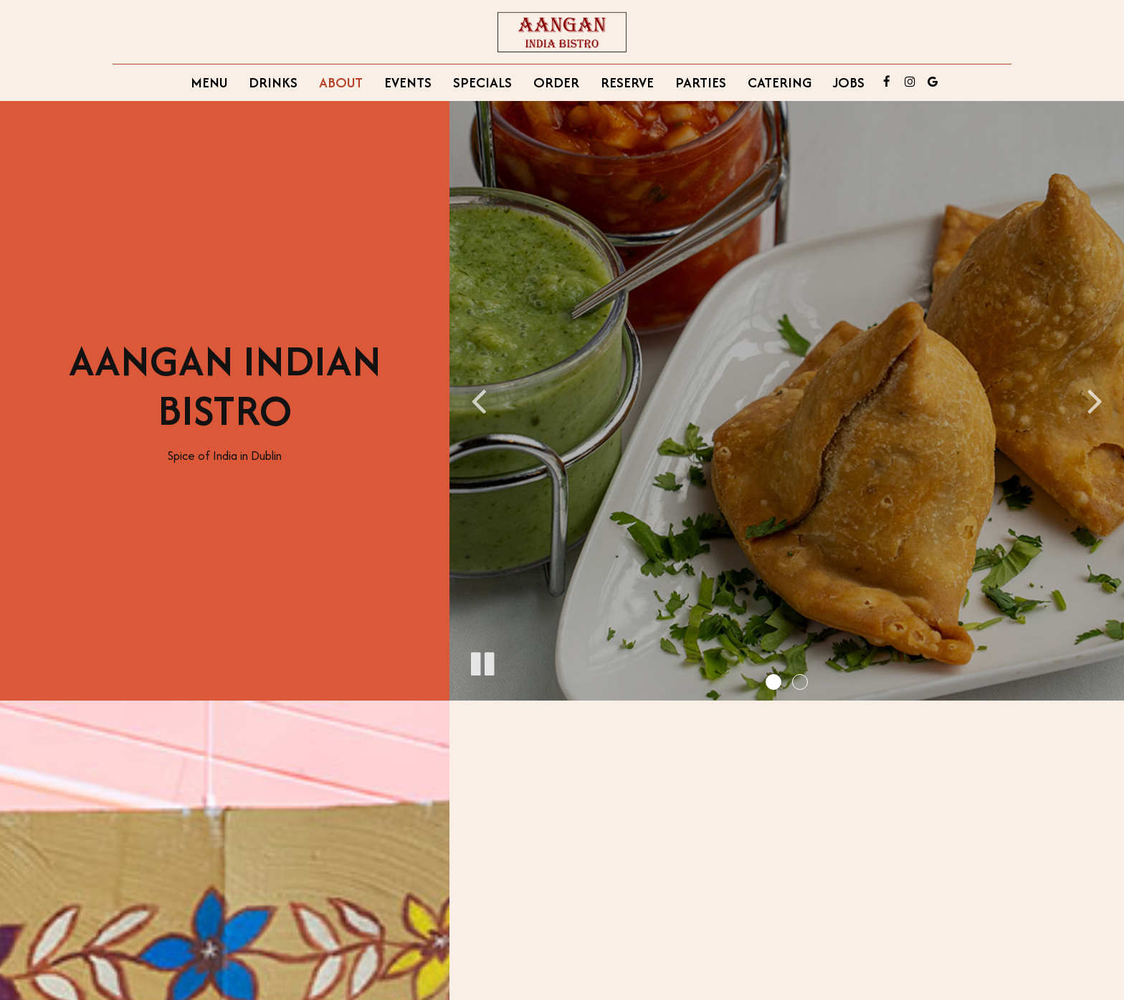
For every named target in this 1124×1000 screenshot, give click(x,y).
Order (556, 82)
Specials (482, 82)
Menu (209, 82)
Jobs (849, 82)
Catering (779, 82)
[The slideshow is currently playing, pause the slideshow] (481, 661)
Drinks (273, 82)
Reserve (627, 82)
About (341, 82)
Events (408, 82)
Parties (700, 82)
